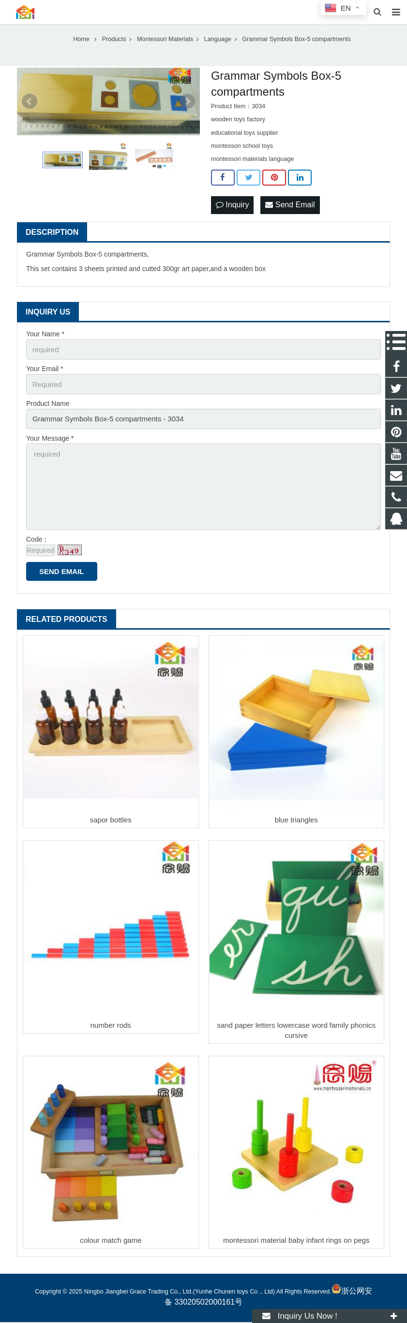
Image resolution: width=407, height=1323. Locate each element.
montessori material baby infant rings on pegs (296, 1241)
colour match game (111, 1241)
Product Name (47, 411)
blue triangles (296, 821)
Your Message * (50, 444)
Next (187, 112)
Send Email (290, 216)
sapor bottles (111, 821)
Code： (37, 540)
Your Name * (45, 344)
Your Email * (44, 377)
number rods (110, 1025)
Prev (29, 112)
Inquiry (232, 216)
